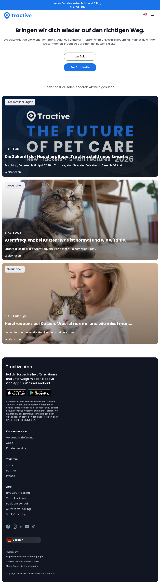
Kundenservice (16, 448)
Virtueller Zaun (16, 498)
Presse (10, 476)
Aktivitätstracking (18, 509)
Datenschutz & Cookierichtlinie (22, 561)
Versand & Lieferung (20, 437)
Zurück (80, 56)
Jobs (9, 465)
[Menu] (153, 15)
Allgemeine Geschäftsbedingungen (25, 556)
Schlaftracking (16, 514)
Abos (9, 443)
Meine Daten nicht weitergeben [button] (22, 566)
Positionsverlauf (17, 504)
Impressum (12, 551)
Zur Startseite (80, 67)
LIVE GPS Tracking (18, 493)
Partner (11, 470)
